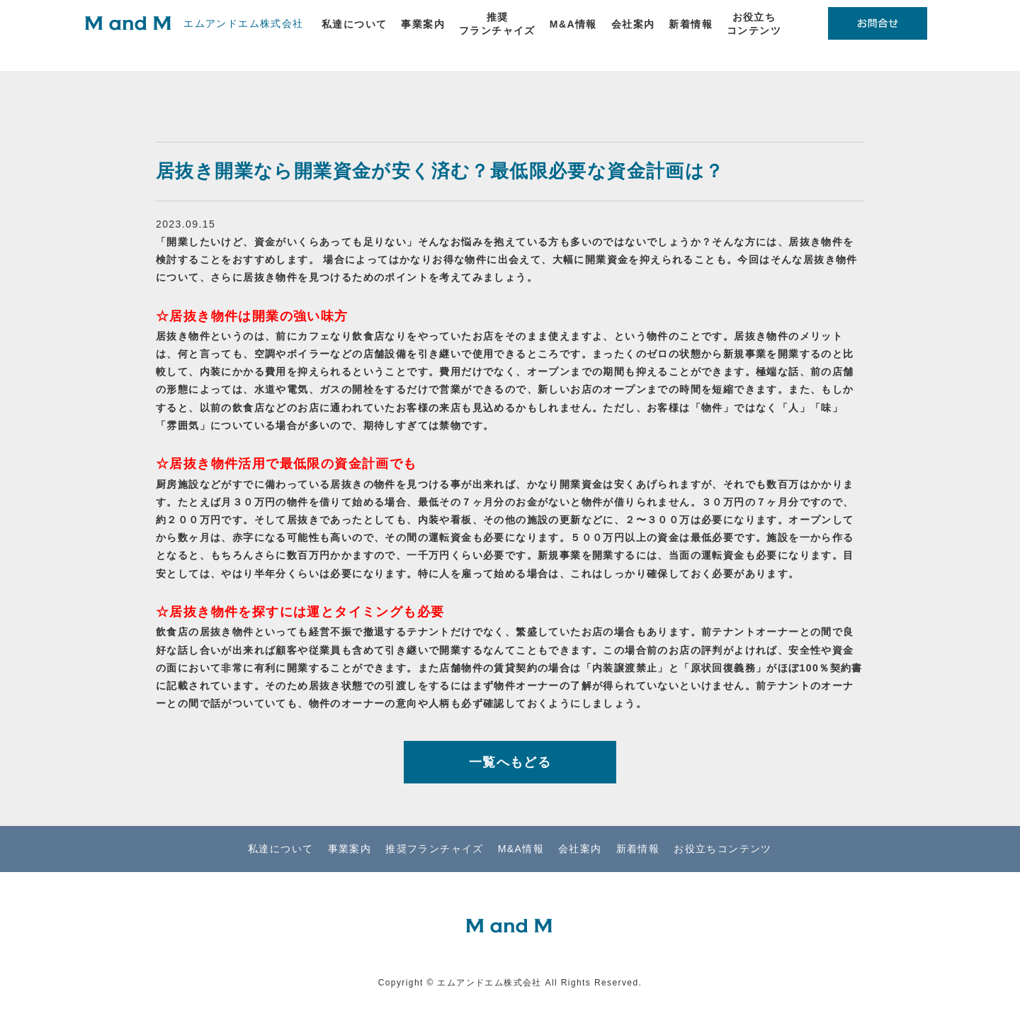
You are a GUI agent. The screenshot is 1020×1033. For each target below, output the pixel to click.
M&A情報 (573, 24)
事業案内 (423, 24)
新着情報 (691, 24)
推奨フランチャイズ (497, 24)
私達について (354, 24)
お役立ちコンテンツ (754, 24)
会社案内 (633, 24)
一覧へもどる (510, 762)
